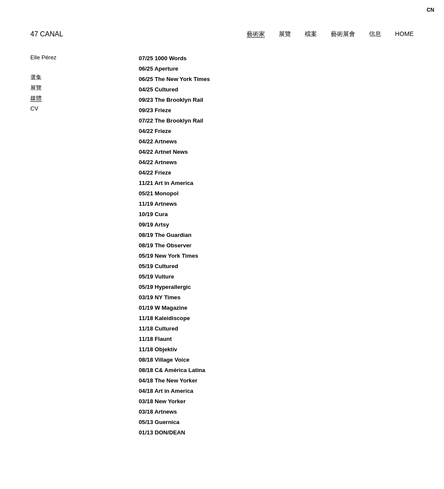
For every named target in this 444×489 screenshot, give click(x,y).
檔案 (311, 33)
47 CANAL (46, 34)
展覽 (285, 33)
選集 (36, 77)
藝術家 (256, 33)
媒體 (36, 98)
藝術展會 (343, 33)
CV (34, 108)
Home (404, 33)
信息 (375, 33)
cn (430, 10)
